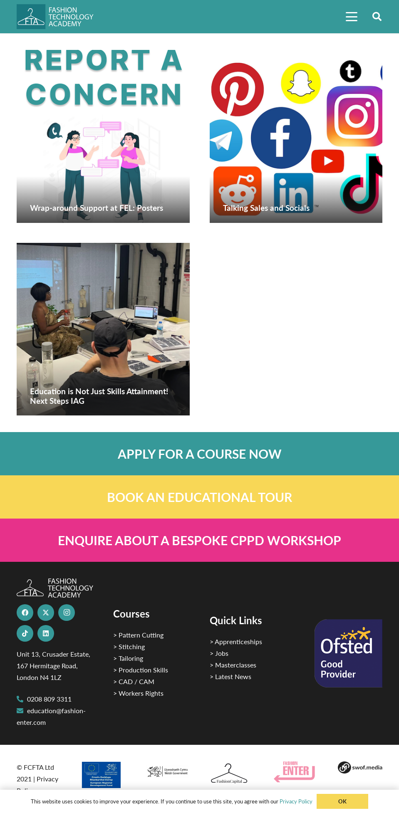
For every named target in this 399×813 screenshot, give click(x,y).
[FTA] (60, 16)
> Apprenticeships (236, 641)
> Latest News (230, 676)
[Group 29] (296, 772)
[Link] (199, 453)
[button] (351, 16)
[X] (45, 612)
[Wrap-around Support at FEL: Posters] (103, 136)
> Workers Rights (138, 693)
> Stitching (129, 646)
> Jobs (219, 653)
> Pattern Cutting (138, 635)
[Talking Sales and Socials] (296, 136)
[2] (103, 774)
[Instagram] (66, 612)
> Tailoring (128, 658)
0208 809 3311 (49, 699)
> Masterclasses (233, 665)
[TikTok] (25, 633)
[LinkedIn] (45, 633)
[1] (167, 769)
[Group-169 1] (360, 767)
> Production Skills (140, 670)
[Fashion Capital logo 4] (231, 773)
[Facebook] (25, 612)
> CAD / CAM (133, 681)
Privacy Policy (296, 801)
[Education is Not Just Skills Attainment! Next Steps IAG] (103, 329)
